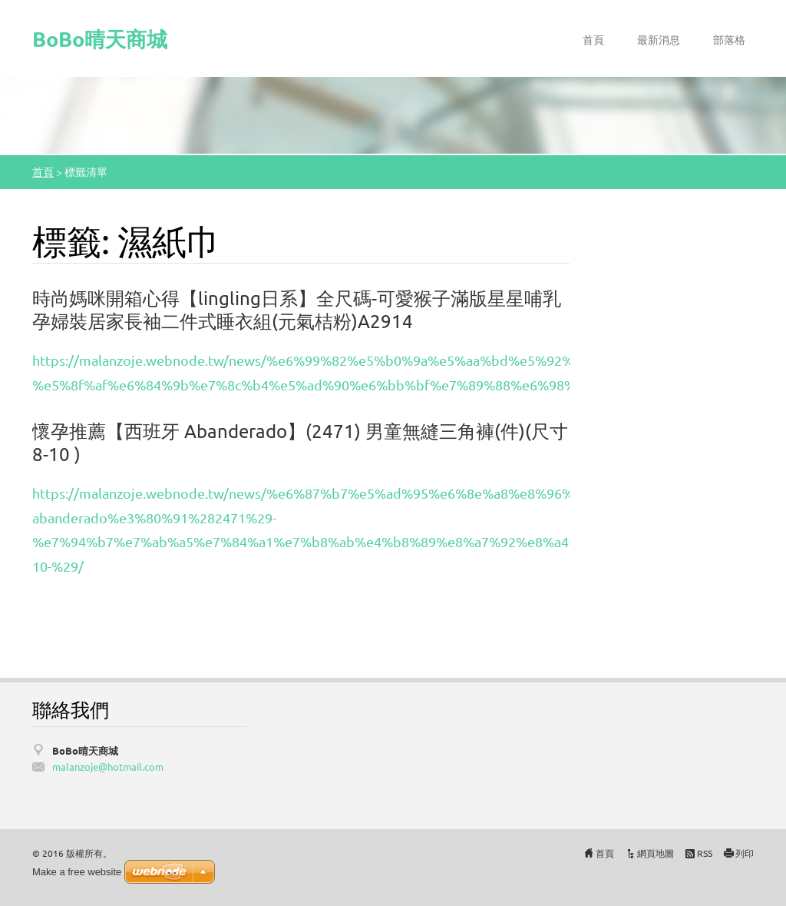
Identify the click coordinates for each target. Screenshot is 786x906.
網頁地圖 (655, 853)
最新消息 (658, 39)
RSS (704, 853)
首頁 (593, 39)
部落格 (729, 39)
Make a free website (76, 872)
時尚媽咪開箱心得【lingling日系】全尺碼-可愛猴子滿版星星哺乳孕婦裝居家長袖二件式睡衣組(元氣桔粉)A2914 (296, 309)
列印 (744, 853)
